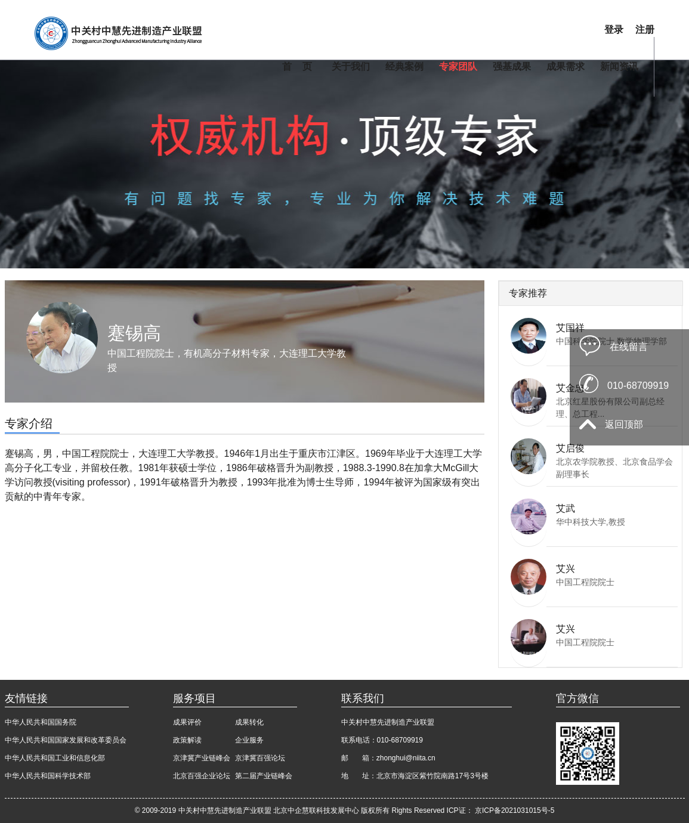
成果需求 (565, 66)
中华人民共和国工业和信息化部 (55, 758)
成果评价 (187, 722)
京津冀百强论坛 (260, 758)
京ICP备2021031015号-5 (514, 810)
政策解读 (187, 740)
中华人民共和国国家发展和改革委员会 (65, 740)
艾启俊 (570, 448)
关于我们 (351, 66)
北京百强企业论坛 (201, 776)
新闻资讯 (619, 66)
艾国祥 (570, 328)
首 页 (297, 66)
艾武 (565, 508)
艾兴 (565, 569)
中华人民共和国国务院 (40, 722)
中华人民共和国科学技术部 (48, 776)
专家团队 (458, 66)
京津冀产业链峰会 (201, 758)
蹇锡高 (134, 333)
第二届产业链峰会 (263, 776)
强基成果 (512, 66)
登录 (613, 29)
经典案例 (404, 66)
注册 (644, 29)
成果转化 (249, 722)
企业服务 (249, 740)
